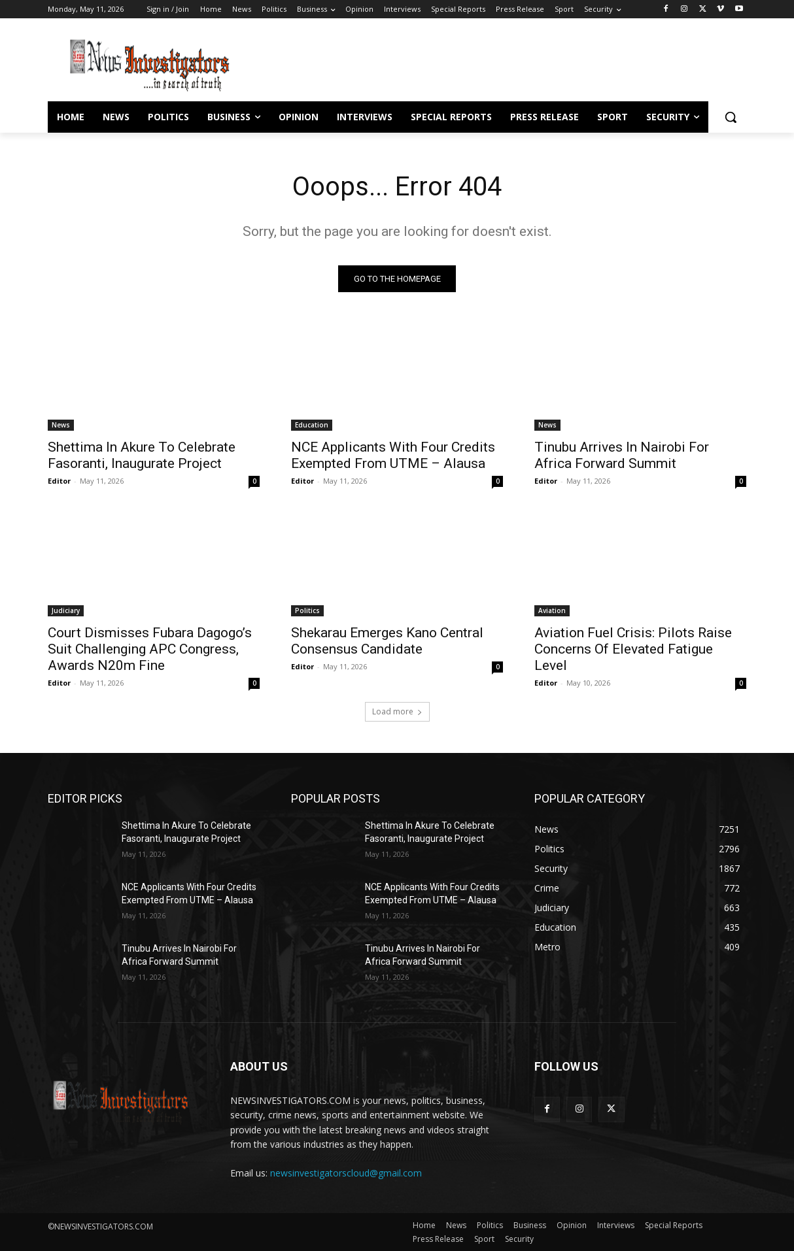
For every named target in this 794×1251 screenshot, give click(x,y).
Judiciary (66, 610)
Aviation (552, 610)
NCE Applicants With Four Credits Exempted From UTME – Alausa (393, 455)
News (61, 424)
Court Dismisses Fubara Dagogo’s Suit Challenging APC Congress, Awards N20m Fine (150, 649)
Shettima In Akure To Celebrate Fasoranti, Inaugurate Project (141, 455)
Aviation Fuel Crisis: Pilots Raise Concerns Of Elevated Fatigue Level (633, 649)
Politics (307, 610)
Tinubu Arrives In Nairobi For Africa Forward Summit (621, 455)
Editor (59, 481)
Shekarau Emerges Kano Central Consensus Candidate (387, 641)
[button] (730, 117)
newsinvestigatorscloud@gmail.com (346, 1173)
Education (311, 424)
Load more (397, 711)
